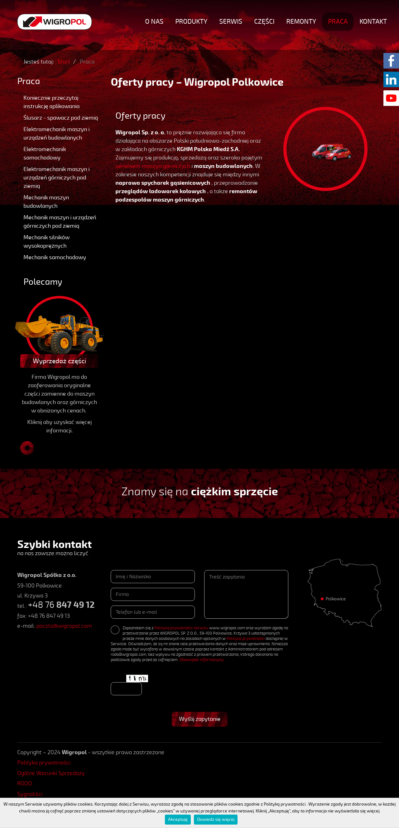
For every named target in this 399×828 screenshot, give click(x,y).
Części (264, 21)
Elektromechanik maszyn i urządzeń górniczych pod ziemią (56, 177)
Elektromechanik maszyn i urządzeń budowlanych (56, 133)
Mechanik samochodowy (54, 257)
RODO (24, 783)
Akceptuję (178, 819)
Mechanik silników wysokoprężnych (46, 241)
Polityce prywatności (246, 638)
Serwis (230, 21)
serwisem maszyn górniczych (152, 166)
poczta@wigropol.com (64, 625)
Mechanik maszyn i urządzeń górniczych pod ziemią (59, 221)
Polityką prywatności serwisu (181, 628)
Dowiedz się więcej (215, 819)
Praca (338, 21)
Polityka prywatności (43, 762)
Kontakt (373, 21)
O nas (154, 21)
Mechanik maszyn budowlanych (46, 201)
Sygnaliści (29, 794)
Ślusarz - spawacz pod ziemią (60, 117)
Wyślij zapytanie (199, 719)
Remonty (301, 21)
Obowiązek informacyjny (201, 659)
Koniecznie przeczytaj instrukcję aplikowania (51, 102)
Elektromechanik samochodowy (44, 153)
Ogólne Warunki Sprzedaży (51, 773)
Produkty (191, 21)
